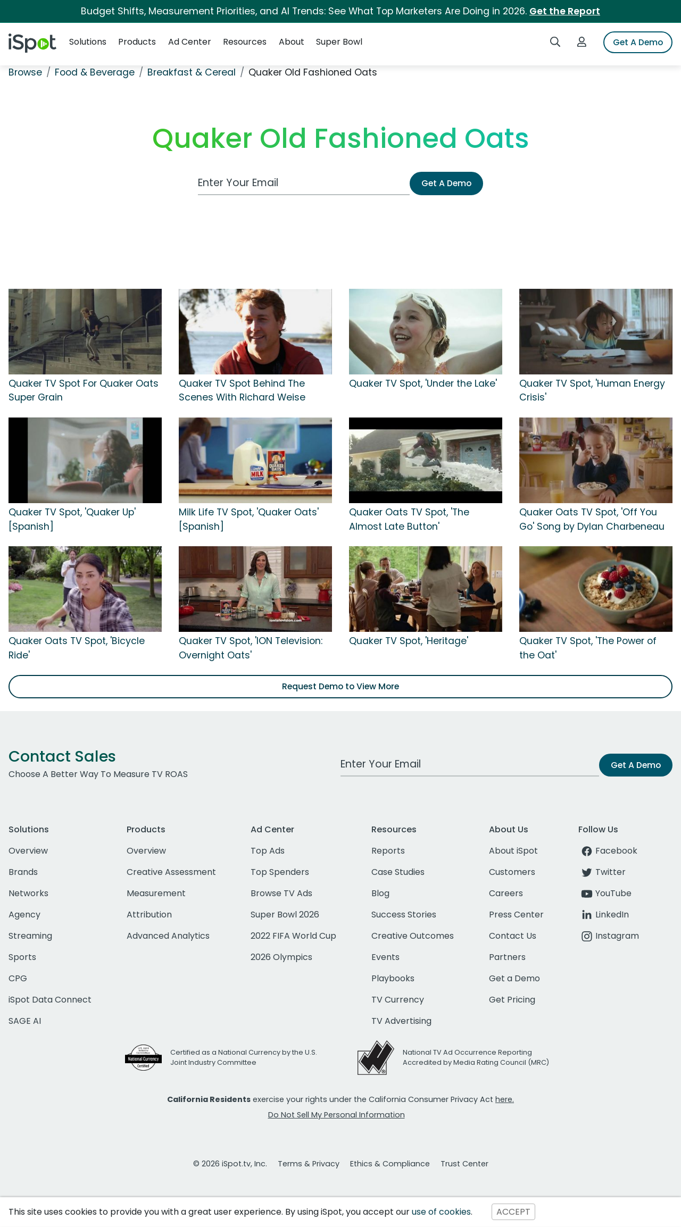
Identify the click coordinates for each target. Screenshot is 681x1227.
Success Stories (403, 914)
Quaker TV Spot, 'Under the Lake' (423, 383)
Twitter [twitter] (602, 872)
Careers (506, 893)
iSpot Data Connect (50, 1000)
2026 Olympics (281, 957)
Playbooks (392, 978)
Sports (22, 957)
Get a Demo (514, 978)
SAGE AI (25, 1021)
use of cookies (441, 1212)
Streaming (30, 936)
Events (385, 957)
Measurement (156, 893)
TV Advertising (401, 1021)
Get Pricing (512, 1000)
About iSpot (513, 851)
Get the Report (564, 11)
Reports (388, 851)
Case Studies (398, 872)
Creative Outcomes (412, 936)
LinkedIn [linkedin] (603, 914)
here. (504, 1099)
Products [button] (137, 42)
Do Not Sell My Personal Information (336, 1114)
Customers (512, 872)
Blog (380, 893)
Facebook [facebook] (607, 851)
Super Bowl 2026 (285, 914)
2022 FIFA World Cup (293, 936)
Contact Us (512, 936)
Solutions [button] (87, 42)
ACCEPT (513, 1212)
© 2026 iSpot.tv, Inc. (230, 1163)
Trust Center (464, 1163)
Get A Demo (638, 42)
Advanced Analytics (168, 936)
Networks (28, 893)
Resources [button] (245, 42)
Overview (28, 851)
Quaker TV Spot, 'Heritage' (408, 641)
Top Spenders (280, 872)
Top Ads (268, 851)
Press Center (516, 914)
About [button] (291, 42)
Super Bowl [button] (339, 42)
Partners (507, 957)
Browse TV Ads (281, 893)
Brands (23, 872)
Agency (24, 914)
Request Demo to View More (340, 686)
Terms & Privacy (308, 1163)
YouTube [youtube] (605, 893)
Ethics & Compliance (390, 1163)
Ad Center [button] (189, 42)
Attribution (149, 914)
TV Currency (397, 1000)
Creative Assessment (171, 872)
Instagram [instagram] (608, 936)
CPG (18, 978)
